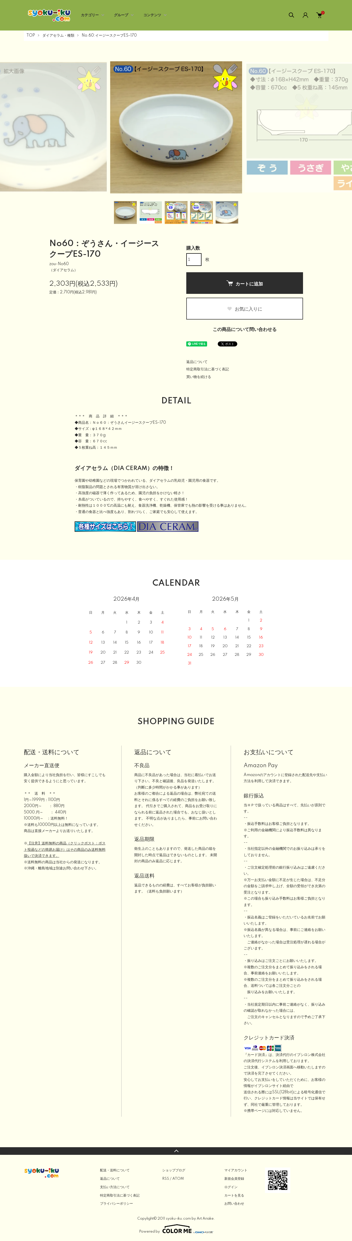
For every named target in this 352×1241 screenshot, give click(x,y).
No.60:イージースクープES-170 (109, 36)
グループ (121, 15)
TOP (30, 36)
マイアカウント (235, 1170)
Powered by (176, 1228)
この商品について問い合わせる (245, 329)
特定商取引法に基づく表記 (207, 369)
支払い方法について (115, 1187)
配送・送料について (115, 1170)
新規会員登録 (234, 1179)
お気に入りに (244, 309)
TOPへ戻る (176, 1151)
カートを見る (234, 1195)
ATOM (178, 1179)
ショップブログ (173, 1170)
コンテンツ (152, 15)
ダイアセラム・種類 (58, 36)
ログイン (231, 1187)
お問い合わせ (234, 1203)
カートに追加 (244, 283)
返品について (197, 362)
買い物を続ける (198, 377)
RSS (165, 1179)
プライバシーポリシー (116, 1203)
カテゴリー (90, 15)
